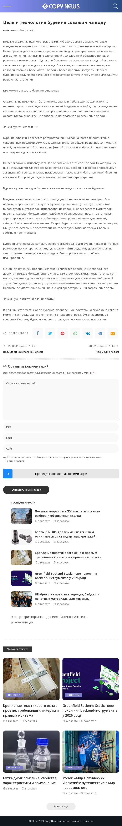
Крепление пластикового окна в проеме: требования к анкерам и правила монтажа (31, 710)
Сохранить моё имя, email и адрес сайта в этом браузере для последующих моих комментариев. (54, 458)
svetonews (9, 30)
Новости (14, 695)
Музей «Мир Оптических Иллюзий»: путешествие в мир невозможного (88, 783)
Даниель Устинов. (59, 617)
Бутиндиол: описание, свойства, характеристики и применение (30, 780)
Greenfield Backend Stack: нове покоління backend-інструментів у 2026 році (89, 710)
